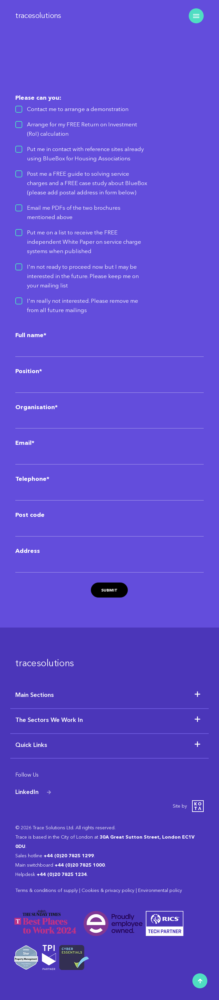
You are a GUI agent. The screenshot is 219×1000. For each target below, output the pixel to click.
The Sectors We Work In (49, 720)
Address (27, 551)
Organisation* (36, 407)
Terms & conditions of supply (46, 890)
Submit (109, 590)
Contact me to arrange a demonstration (77, 109)
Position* (28, 371)
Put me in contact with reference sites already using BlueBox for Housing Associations (85, 154)
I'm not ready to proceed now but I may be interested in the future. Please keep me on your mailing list (83, 276)
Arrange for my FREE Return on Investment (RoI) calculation (82, 129)
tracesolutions (38, 15)
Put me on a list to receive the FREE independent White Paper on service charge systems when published (84, 241)
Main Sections (34, 695)
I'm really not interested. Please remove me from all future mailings (82, 305)
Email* (24, 442)
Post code (30, 515)
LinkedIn (27, 792)
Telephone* (32, 478)
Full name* (30, 335)
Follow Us (27, 775)
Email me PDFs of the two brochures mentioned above (73, 212)
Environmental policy (160, 890)
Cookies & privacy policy (108, 890)
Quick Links (31, 745)
